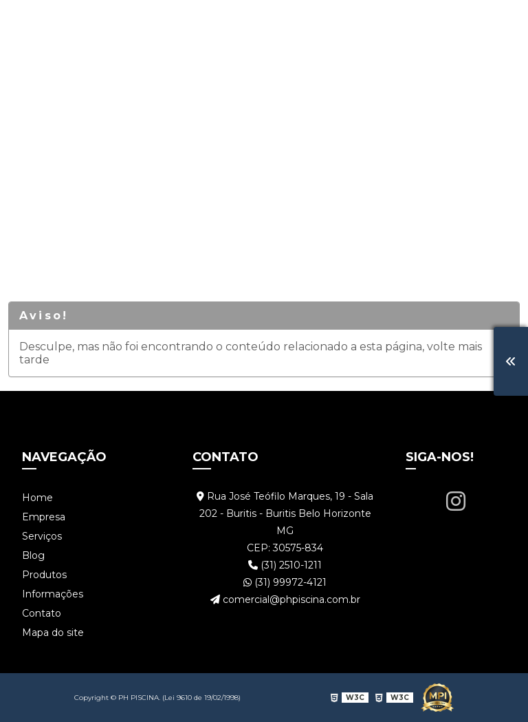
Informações (388, 23)
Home (53, 23)
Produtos (305, 23)
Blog (244, 23)
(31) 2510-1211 (285, 565)
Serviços (186, 23)
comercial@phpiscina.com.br (285, 599)
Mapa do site (53, 632)
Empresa (116, 23)
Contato (469, 23)
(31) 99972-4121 (285, 582)
